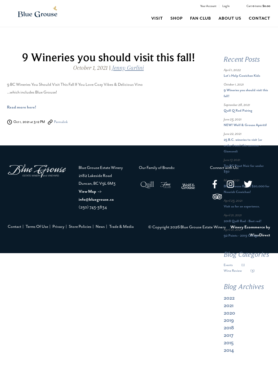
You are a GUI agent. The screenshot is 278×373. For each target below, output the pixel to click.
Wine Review (243, 271)
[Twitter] (248, 185)
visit (157, 18)
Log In (226, 6)
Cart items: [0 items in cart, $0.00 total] (258, 6)
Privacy (58, 226)
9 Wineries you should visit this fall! (108, 57)
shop (176, 18)
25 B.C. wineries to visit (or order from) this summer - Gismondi (243, 145)
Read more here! (21, 107)
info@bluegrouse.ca (96, 199)
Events (238, 265)
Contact (14, 226)
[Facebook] (215, 185)
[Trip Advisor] (217, 197)
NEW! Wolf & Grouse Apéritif (245, 125)
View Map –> (90, 191)
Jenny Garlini (128, 68)
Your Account (208, 6)
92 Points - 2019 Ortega (241, 236)
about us (230, 18)
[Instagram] (230, 185)
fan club (200, 18)
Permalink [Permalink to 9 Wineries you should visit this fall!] (61, 122)
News (100, 226)
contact (259, 18)
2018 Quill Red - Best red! (242, 221)
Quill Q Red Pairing (238, 111)
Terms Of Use (37, 226)
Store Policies (80, 226)
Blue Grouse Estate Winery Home (37, 12)
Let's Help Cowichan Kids (242, 76)
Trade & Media (121, 226)
